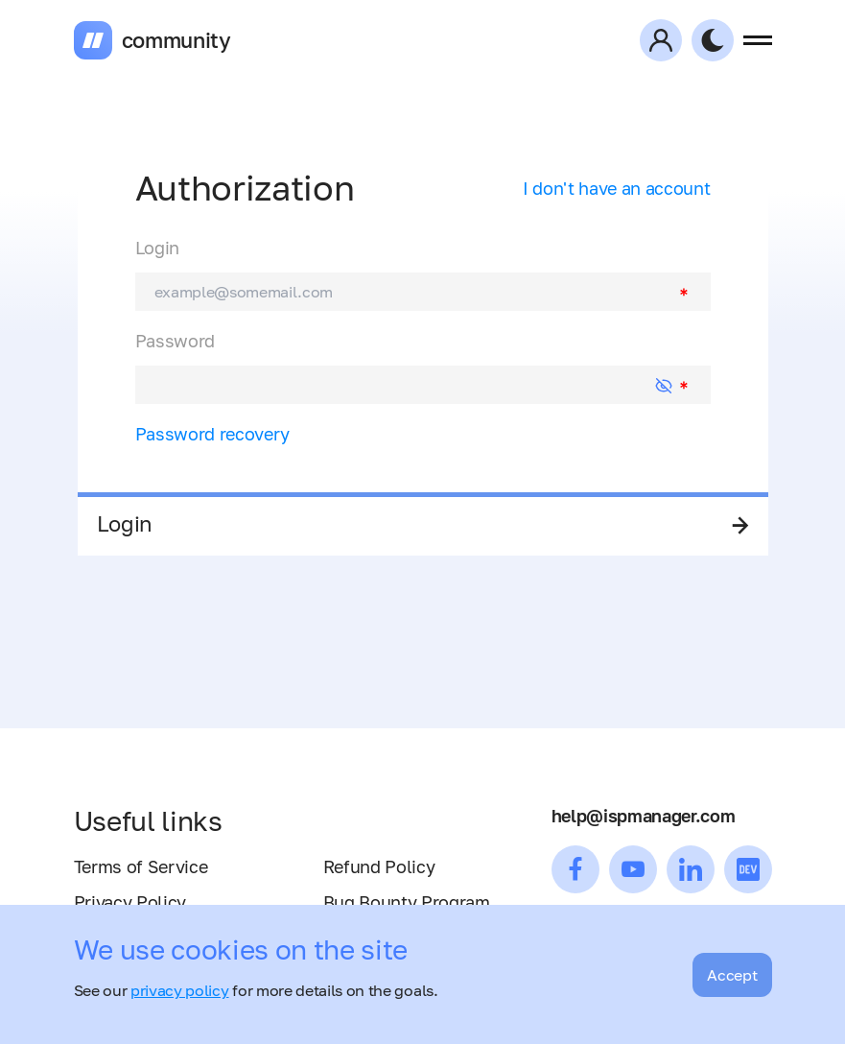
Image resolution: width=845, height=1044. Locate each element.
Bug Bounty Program (406, 902)
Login (157, 247)
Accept (732, 975)
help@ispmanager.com (644, 815)
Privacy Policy (130, 902)
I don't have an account (617, 188)
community (176, 40)
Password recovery (213, 433)
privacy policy (179, 990)
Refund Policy (379, 866)
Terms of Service (141, 866)
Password (175, 340)
